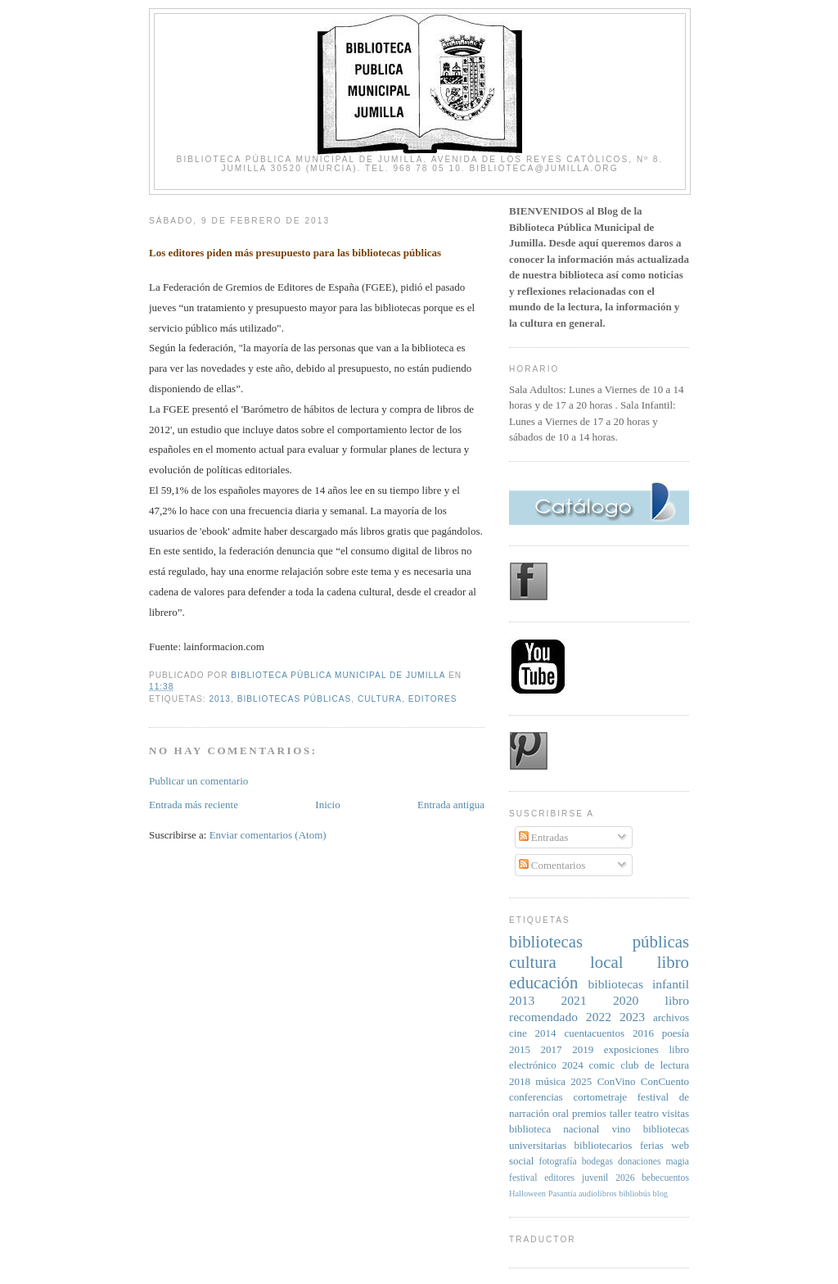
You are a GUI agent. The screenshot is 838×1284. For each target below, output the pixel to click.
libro (673, 961)
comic (602, 1065)
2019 (582, 1049)
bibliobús (635, 1193)
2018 (519, 1081)
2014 (545, 1033)
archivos (671, 1017)
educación (543, 982)
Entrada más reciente (193, 804)
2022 (598, 1017)
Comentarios (552, 865)
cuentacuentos (594, 1033)
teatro (646, 1113)
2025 (581, 1081)
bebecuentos (665, 1178)
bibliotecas (616, 984)
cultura (380, 698)
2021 (574, 1000)
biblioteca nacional (554, 1129)
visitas (675, 1113)
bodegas (597, 1161)
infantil (670, 984)
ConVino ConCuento (643, 1081)
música (550, 1081)
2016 (643, 1033)
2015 (519, 1049)
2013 (220, 698)
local (606, 961)
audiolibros (598, 1193)
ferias (652, 1145)
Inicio (327, 804)
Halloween (527, 1193)
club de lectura (654, 1065)
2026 (624, 1178)
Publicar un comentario (198, 781)
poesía (675, 1033)
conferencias (536, 1097)
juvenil (595, 1178)
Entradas (544, 837)
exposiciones (631, 1049)
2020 (625, 1000)
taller (621, 1113)
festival (523, 1178)
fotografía (558, 1161)
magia (677, 1161)
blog (660, 1193)
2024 (572, 1065)
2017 (551, 1049)
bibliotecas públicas (294, 698)
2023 (632, 1017)
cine (518, 1033)
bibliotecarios (603, 1145)
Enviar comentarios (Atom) (268, 835)
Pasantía (562, 1193)
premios (589, 1113)
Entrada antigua (450, 804)
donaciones (639, 1161)
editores (432, 698)
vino (620, 1129)
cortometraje (600, 1097)
